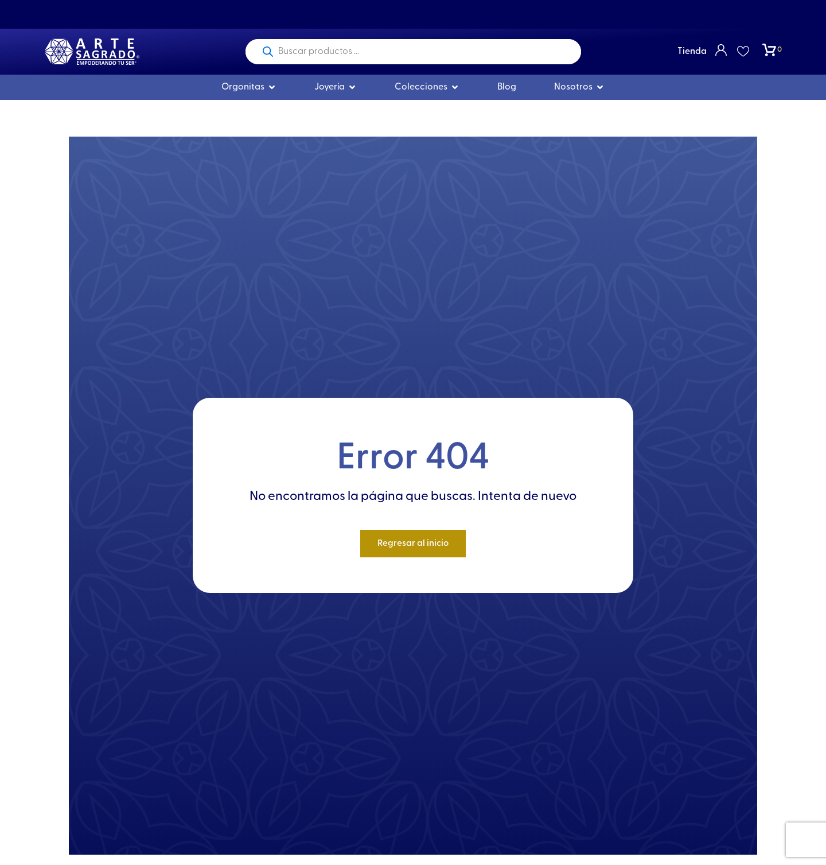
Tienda (692, 51)
